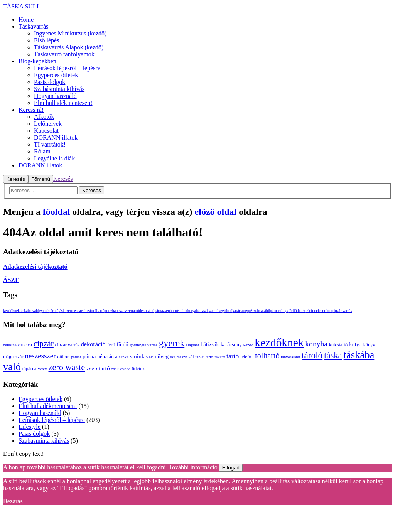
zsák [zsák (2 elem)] (115, 369)
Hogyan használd (40, 413)
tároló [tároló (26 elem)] (312, 355)
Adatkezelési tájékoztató (35, 266)
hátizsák (202, 311)
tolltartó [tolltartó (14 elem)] (267, 355)
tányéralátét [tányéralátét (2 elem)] (290, 357)
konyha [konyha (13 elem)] (316, 344)
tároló (53, 311)
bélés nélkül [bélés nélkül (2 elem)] (13, 345)
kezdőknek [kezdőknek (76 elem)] (279, 342)
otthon (327, 311)
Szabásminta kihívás (44, 440)
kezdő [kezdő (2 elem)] (248, 345)
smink (182, 311)
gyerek (44, 311)
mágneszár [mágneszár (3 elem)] (13, 356)
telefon (311, 311)
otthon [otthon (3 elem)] (63, 356)
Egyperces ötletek (40, 399)
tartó (135, 311)
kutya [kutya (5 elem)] (355, 344)
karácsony (240, 311)
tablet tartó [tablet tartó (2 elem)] (204, 357)
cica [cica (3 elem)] (28, 344)
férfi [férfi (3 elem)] (111, 344)
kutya (191, 311)
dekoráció (146, 311)
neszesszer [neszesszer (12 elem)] (40, 356)
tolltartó (98, 311)
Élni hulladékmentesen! (48, 406)
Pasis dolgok (34, 433)
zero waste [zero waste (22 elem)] (67, 367)
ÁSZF (11, 280)
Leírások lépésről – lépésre (52, 420)
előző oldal (216, 212)
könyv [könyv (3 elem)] (369, 344)
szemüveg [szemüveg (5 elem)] (157, 356)
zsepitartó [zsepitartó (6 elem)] (98, 368)
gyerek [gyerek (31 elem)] (171, 343)
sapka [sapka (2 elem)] (123, 357)
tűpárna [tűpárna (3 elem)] (29, 368)
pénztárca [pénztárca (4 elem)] (107, 356)
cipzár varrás (342, 311)
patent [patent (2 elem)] (76, 357)
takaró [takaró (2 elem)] (219, 357)
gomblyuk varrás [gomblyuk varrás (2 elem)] (143, 345)
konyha (110, 311)
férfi (291, 311)
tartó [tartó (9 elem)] (232, 356)
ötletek (300, 311)
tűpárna (273, 311)
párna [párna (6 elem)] (89, 356)
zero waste (74, 311)
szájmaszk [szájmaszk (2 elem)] (178, 357)
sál (265, 311)
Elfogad (231, 468)
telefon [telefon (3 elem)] (246, 356)
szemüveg (216, 311)
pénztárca (255, 311)
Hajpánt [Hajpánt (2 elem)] (192, 345)
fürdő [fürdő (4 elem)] (122, 344)
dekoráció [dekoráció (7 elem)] (93, 344)
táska (63, 311)
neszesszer (124, 311)
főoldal (56, 212)
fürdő (228, 311)
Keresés (63, 178)
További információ (193, 467)
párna (158, 311)
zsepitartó (170, 311)
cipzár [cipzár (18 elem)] (44, 343)
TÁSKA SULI (21, 6)
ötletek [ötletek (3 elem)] (138, 368)
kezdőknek (11, 311)
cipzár (87, 311)
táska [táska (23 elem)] (333, 355)
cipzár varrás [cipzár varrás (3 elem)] (67, 344)
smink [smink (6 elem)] (137, 356)
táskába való (29, 311)
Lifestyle (30, 426)
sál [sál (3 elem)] (191, 356)
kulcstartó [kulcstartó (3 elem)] (338, 344)
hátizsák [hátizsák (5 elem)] (210, 344)
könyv (283, 311)
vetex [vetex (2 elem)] (42, 369)
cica (319, 311)
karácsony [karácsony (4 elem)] (231, 344)
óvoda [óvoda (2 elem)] (125, 369)
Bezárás (13, 501)
